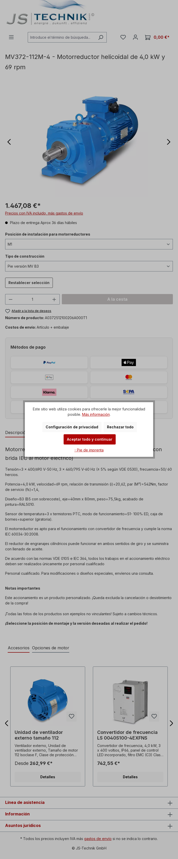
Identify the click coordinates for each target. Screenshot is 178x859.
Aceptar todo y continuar (89, 439)
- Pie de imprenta (89, 450)
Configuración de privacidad (72, 427)
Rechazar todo (120, 427)
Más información (96, 414)
